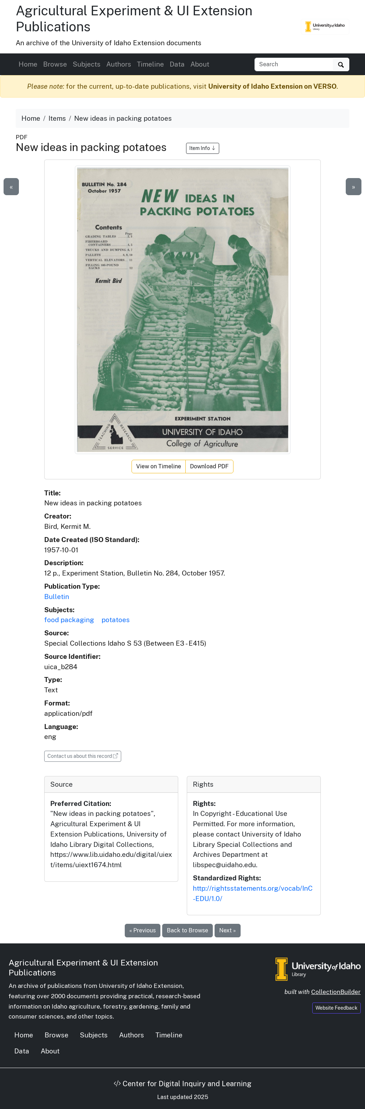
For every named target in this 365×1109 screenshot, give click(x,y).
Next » (227, 930)
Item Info (202, 148)
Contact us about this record (84, 755)
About (199, 64)
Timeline (150, 64)
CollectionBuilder (336, 991)
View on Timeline (158, 466)
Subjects (87, 64)
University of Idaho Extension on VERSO (272, 86)
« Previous (142, 930)
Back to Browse (187, 930)
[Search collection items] (294, 64)
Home (28, 64)
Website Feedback (336, 1008)
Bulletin (56, 596)
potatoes (116, 620)
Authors (118, 64)
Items (57, 118)
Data (177, 64)
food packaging (69, 620)
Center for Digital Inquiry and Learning (182, 1083)
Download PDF (209, 466)
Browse (55, 64)
